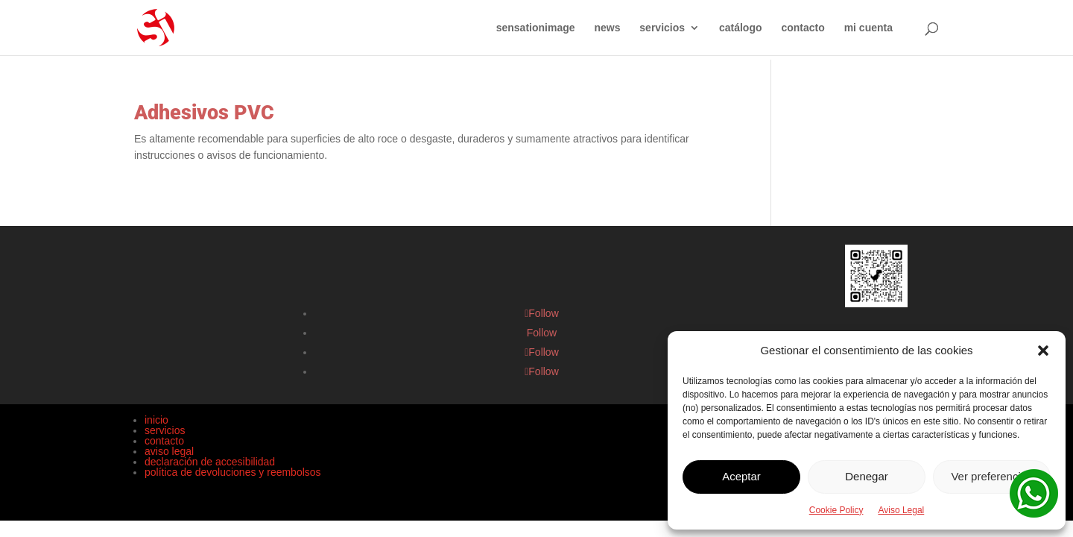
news (607, 28)
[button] (1043, 350)
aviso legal (169, 451)
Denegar (866, 476)
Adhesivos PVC (204, 113)
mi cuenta (868, 28)
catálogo (740, 28)
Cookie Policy (836, 510)
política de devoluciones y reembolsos (233, 472)
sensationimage (535, 28)
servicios (662, 28)
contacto (802, 28)
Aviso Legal (901, 510)
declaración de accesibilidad (210, 462)
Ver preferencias (991, 476)
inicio (156, 420)
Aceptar (741, 476)
